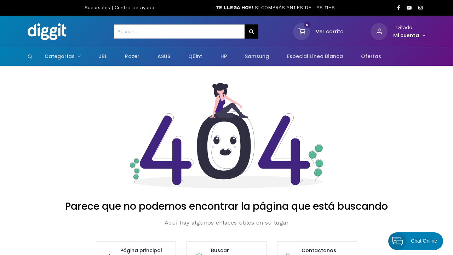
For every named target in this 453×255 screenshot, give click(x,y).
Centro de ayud (133, 7)
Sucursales (98, 7)
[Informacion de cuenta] (409, 35)
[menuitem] (103, 56)
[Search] (30, 56)
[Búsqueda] (251, 31)
